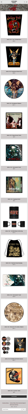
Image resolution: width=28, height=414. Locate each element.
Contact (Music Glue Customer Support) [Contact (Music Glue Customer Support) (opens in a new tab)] (18, 402)
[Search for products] (24, 1)
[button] (1, 1)
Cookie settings (5, 402)
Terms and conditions (14, 404)
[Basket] (26, 1)
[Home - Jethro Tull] (14, 2)
